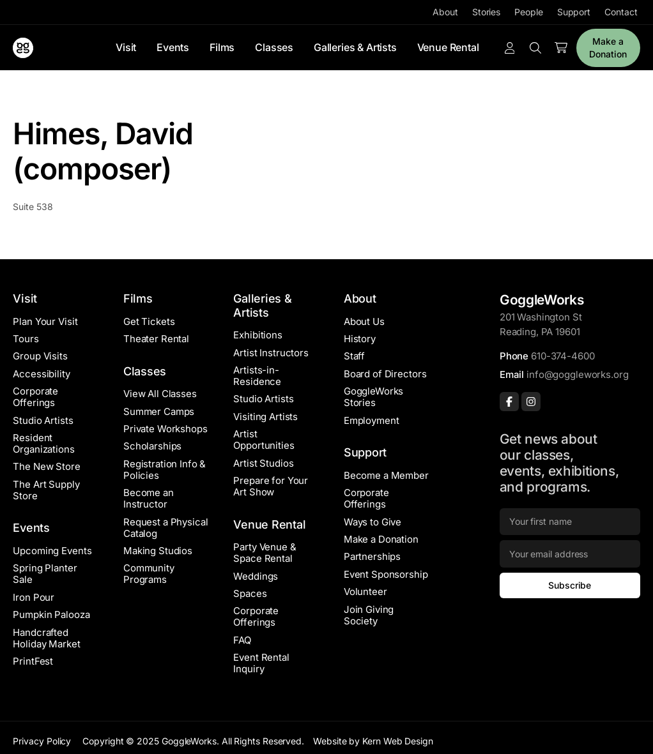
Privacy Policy (42, 740)
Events (173, 47)
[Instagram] (531, 401)
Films (222, 47)
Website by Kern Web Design (373, 740)
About (445, 11)
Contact (620, 11)
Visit (126, 47)
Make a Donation (607, 47)
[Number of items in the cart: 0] (561, 48)
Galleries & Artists (355, 47)
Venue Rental (448, 47)
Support (573, 11)
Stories (486, 11)
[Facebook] (509, 401)
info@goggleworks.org (577, 374)
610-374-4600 (562, 356)
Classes (274, 47)
